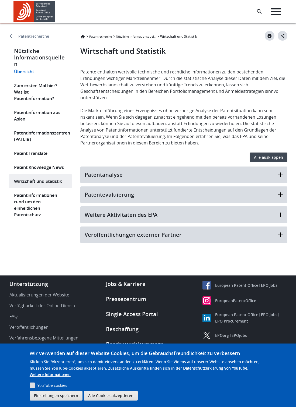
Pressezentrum (126, 299)
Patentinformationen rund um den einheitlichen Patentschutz (35, 205)
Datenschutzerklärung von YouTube (215, 368)
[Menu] (276, 11)
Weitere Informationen (50, 374)
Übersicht (24, 72)
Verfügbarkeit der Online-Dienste (43, 306)
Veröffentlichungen (29, 327)
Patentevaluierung (184, 194)
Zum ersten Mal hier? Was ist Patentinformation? (35, 92)
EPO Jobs (269, 285)
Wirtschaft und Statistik (38, 181)
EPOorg (222, 335)
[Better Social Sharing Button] (282, 36)
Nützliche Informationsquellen (136, 36)
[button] (56, 11)
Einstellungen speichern (56, 395)
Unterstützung (28, 284)
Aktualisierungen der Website (39, 295)
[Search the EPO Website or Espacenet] (259, 11)
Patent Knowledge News (39, 167)
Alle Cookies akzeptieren (110, 395)
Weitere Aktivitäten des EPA (184, 214)
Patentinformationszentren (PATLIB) (42, 136)
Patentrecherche (33, 36)
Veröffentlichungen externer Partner (184, 234)
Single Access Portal (132, 314)
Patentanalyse (184, 174)
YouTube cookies (52, 385)
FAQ (13, 316)
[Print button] (269, 36)
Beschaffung (122, 329)
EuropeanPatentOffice (235, 300)
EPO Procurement (231, 321)
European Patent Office (236, 285)
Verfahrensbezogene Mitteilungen (43, 338)
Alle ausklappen (268, 157)
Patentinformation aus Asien (37, 115)
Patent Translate (30, 153)
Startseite (82, 36)
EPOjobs (239, 335)
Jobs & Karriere (126, 284)
